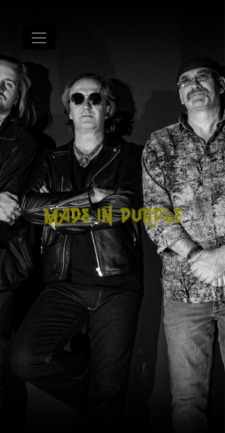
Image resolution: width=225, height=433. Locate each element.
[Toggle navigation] (39, 37)
